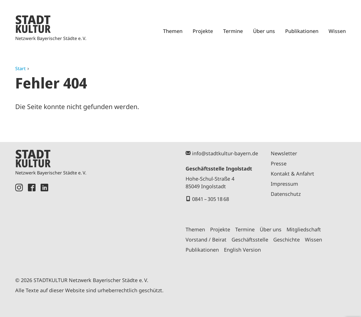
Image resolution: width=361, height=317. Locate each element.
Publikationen (301, 31)
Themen (172, 31)
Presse (279, 163)
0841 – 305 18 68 (210, 199)
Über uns (264, 31)
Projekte (203, 31)
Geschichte (286, 239)
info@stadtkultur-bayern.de (225, 153)
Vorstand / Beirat (206, 239)
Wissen (337, 31)
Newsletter (284, 153)
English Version (242, 249)
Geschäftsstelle (250, 239)
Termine (233, 31)
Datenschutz (286, 193)
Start (20, 68)
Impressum (284, 183)
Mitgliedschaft (304, 229)
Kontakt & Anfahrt (292, 173)
